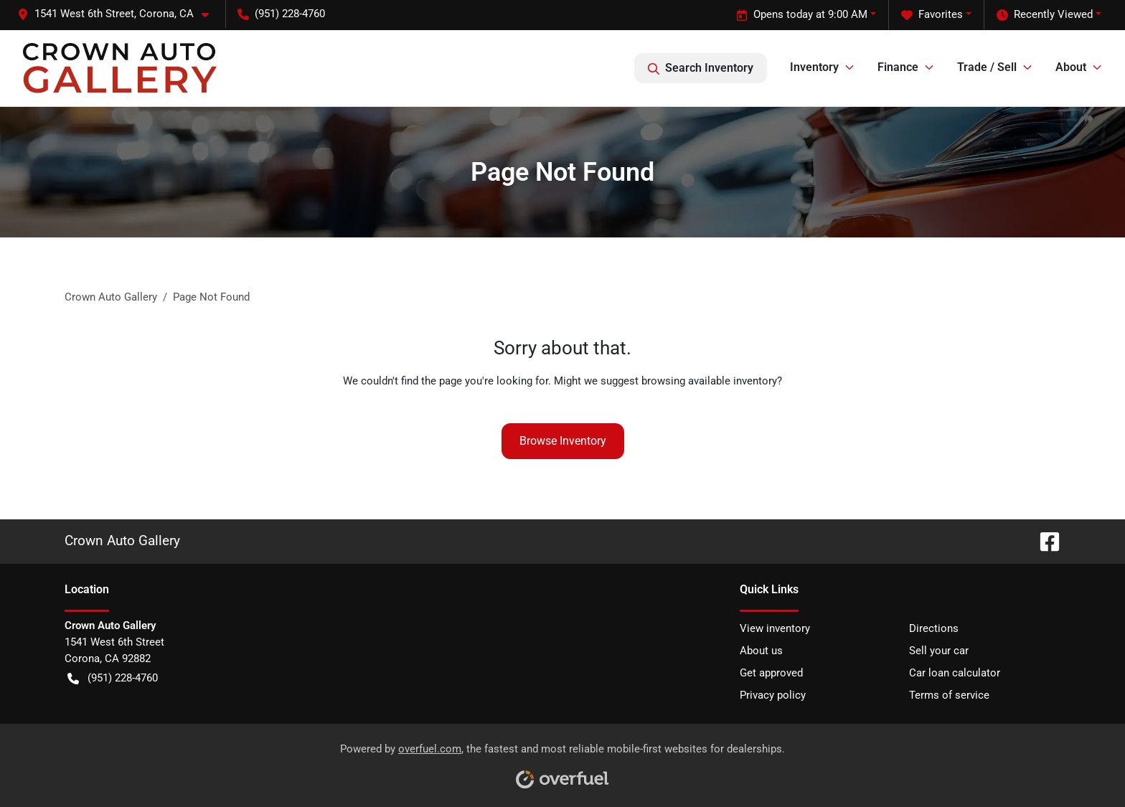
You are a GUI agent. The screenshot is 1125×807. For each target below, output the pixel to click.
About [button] (1070, 67)
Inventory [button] (814, 67)
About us (761, 650)
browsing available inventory (709, 380)
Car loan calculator (954, 672)
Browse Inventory (562, 441)
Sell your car (939, 650)
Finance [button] (897, 67)
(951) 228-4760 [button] (281, 13)
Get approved (771, 672)
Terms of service (949, 695)
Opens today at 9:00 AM (801, 14)
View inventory (775, 628)
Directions (934, 628)
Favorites (932, 14)
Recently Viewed (1045, 14)
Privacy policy (773, 695)
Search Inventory (700, 68)
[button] (118, 14)
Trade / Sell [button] (987, 67)
